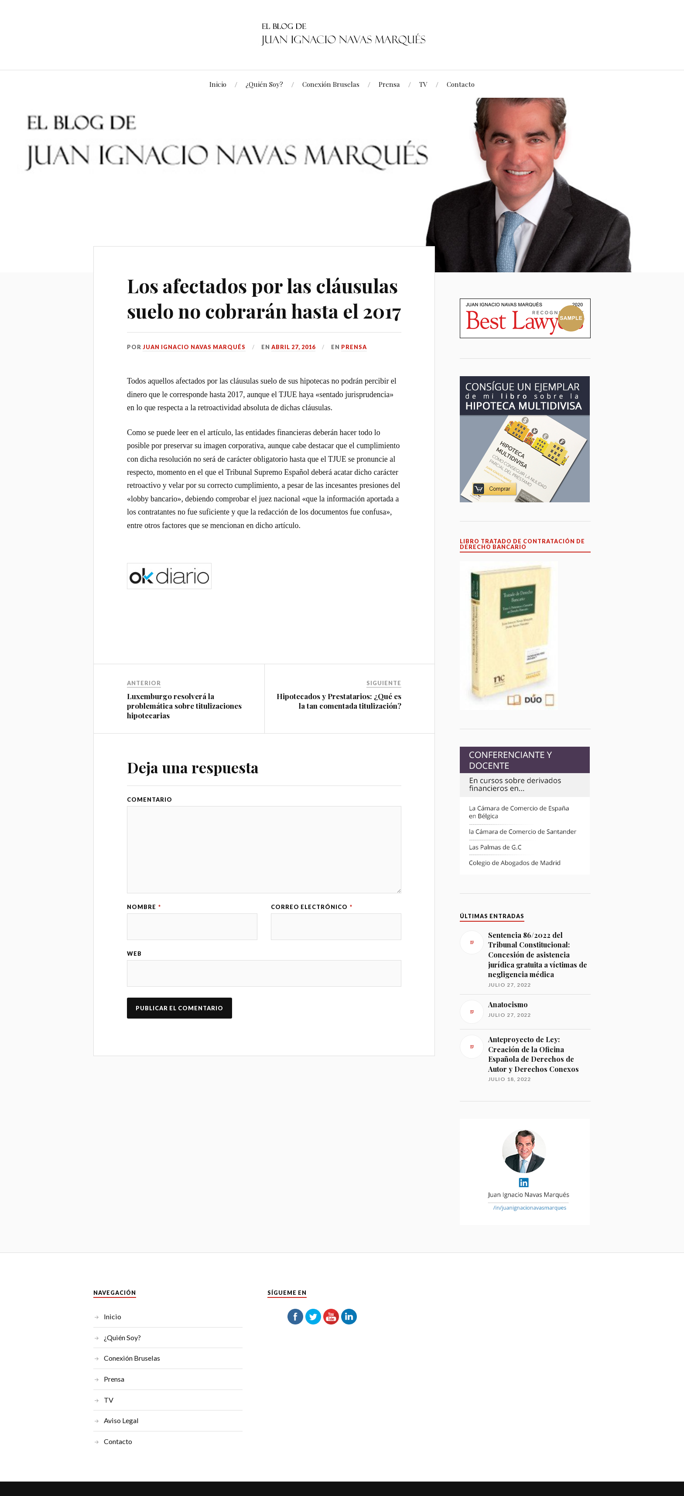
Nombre (144, 932)
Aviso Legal (121, 1420)
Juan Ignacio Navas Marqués (194, 371)
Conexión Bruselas (330, 84)
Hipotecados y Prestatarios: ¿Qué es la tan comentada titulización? (339, 725)
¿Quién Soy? (264, 84)
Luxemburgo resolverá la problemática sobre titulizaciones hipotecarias (184, 730)
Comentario (149, 824)
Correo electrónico (311, 932)
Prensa (389, 84)
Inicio (217, 84)
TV (423, 84)
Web (134, 978)
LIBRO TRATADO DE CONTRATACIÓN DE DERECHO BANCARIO (522, 544)
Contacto (461, 84)
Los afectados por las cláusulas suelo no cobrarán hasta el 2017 (262, 310)
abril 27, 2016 (293, 371)
